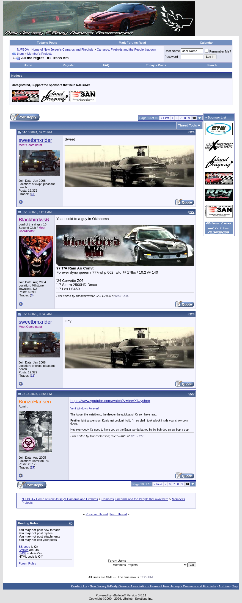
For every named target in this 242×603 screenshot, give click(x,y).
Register (69, 65)
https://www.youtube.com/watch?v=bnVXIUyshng (110, 401)
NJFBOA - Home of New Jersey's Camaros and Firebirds (55, 49)
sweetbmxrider (35, 140)
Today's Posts (47, 42)
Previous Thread (97, 514)
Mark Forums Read (132, 42)
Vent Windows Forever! (84, 408)
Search (212, 65)
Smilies (23, 550)
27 (32, 467)
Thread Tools (187, 125)
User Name (172, 51)
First (165, 118)
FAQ (106, 65)
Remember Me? (218, 51)
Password (171, 56)
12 (32, 194)
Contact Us (79, 586)
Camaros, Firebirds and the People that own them (134, 499)
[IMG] (22, 553)
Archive (224, 586)
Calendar (206, 42)
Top (235, 586)
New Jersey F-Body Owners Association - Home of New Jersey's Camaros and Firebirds (153, 586)
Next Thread (118, 514)
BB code (24, 546)
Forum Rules (27, 563)
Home (28, 65)
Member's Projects (39, 53)
